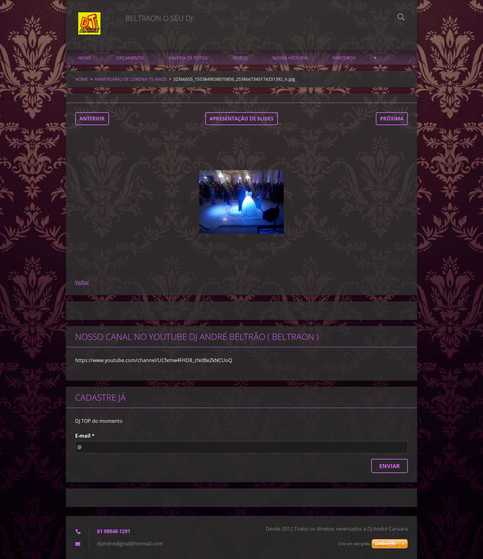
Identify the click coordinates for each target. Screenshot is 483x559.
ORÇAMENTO (130, 58)
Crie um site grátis (354, 543)
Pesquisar (401, 17)
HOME (84, 58)
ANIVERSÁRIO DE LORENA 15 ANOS (131, 79)
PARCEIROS (344, 58)
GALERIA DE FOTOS (188, 58)
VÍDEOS (240, 58)
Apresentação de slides (241, 118)
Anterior (92, 118)
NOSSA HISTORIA (290, 58)
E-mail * (85, 435)
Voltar (82, 282)
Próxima (392, 118)
